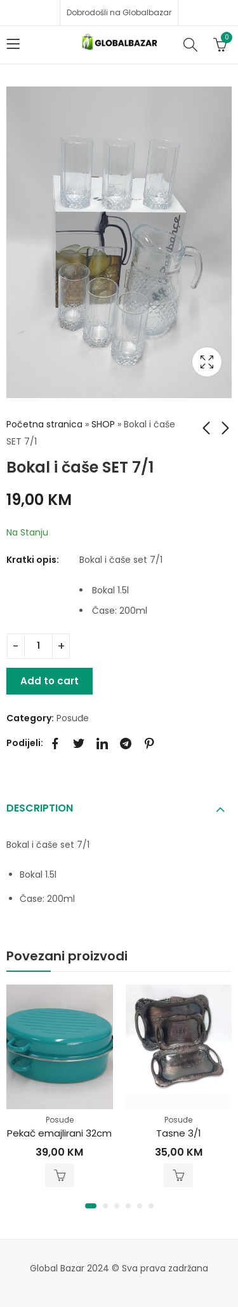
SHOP (103, 424)
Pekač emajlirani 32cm (59, 1133)
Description (39, 808)
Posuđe (72, 718)
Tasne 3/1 (178, 1133)
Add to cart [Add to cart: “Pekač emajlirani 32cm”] (59, 1175)
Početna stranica (44, 424)
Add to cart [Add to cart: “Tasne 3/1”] (178, 1175)
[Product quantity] (38, 646)
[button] (91, 1206)
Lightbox (206, 362)
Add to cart (49, 681)
